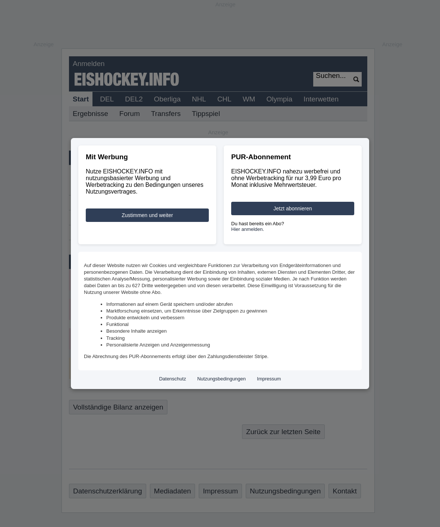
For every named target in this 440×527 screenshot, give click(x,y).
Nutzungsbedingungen (221, 379)
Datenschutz (172, 379)
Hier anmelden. (247, 229)
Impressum (269, 379)
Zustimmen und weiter (147, 215)
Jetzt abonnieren (292, 208)
